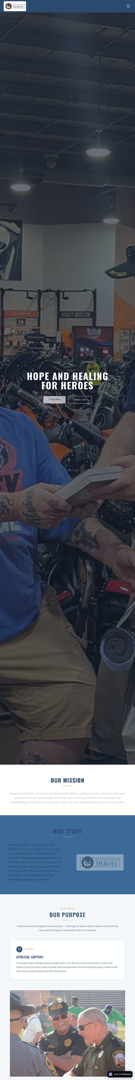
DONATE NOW (79, 400)
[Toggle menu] (128, 6)
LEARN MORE (54, 400)
